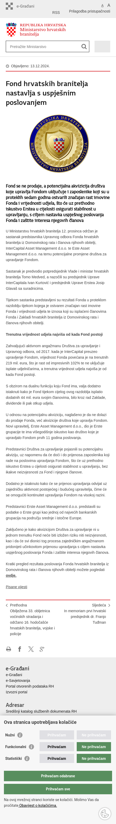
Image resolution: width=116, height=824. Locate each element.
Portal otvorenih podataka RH (30, 686)
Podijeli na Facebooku (20, 649)
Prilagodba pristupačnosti (89, 11)
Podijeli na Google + (42, 649)
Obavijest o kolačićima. (37, 805)
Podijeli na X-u (31, 649)
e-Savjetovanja (18, 680)
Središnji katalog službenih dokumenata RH (41, 711)
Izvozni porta (16, 692)
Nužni (10, 735)
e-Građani (14, 675)
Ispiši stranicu (8, 649)
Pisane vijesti (16, 587)
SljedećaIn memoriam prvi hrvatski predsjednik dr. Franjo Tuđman (85, 613)
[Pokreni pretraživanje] (84, 46)
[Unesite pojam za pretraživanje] (29, 46)
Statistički (13, 758)
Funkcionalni (15, 747)
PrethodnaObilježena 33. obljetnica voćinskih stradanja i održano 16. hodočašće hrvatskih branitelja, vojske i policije (32, 619)
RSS (56, 12)
